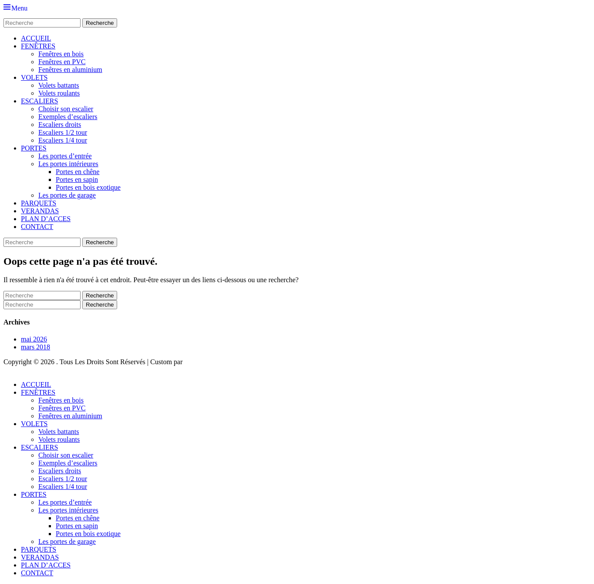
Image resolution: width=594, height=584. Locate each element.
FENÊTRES (38, 46)
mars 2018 (35, 347)
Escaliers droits (59, 124)
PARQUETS (38, 203)
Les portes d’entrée (65, 156)
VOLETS (34, 77)
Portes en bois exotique (88, 187)
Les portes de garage (67, 195)
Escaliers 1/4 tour (62, 140)
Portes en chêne (77, 171)
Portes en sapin (77, 179)
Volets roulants (59, 93)
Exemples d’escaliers (68, 116)
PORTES (34, 148)
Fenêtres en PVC (61, 61)
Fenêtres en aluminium (70, 69)
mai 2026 (34, 339)
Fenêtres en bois (61, 54)
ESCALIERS (39, 101)
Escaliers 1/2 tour (62, 132)
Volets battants (58, 85)
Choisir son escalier (65, 109)
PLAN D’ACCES (46, 218)
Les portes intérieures (68, 163)
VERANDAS (40, 211)
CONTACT (37, 226)
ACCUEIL (36, 38)
